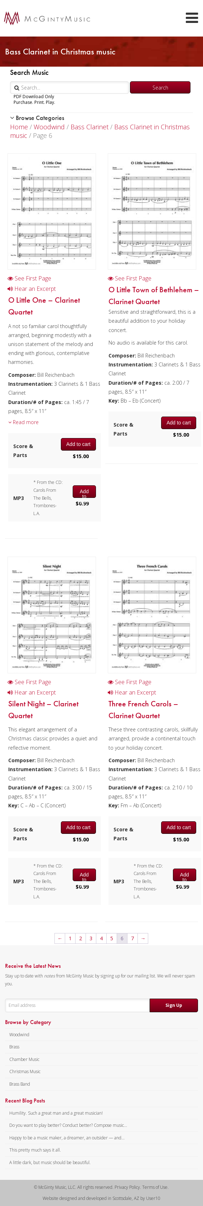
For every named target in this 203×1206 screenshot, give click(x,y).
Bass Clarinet (89, 126)
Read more (23, 422)
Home (19, 126)
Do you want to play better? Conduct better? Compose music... (68, 1125)
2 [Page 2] (80, 938)
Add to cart (78, 444)
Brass (14, 1047)
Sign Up (173, 1005)
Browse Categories (37, 118)
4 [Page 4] (101, 938)
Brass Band (19, 1084)
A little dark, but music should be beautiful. (50, 1162)
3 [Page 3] (91, 938)
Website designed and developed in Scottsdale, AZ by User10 (101, 1198)
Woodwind (49, 126)
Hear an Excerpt (32, 289)
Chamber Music (24, 1059)
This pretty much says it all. (35, 1150)
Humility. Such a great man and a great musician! (56, 1113)
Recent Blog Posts (25, 1101)
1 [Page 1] (70, 938)
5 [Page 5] (111, 938)
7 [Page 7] (132, 938)
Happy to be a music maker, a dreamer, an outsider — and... (67, 1138)
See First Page (29, 278)
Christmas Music (24, 1071)
